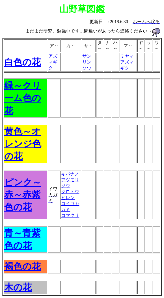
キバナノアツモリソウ (70, 179)
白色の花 (22, 62)
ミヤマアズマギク (127, 62)
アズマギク (52, 62)
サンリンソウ (86, 62)
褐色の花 (22, 266)
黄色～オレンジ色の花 (22, 143)
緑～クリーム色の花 (22, 98)
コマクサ (70, 215)
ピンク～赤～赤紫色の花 (22, 194)
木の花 (18, 287)
